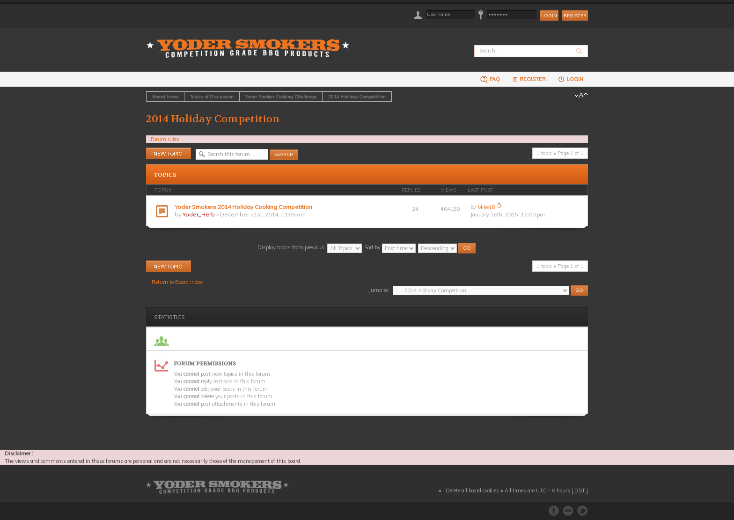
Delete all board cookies (472, 490)
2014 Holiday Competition (357, 96)
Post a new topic (168, 153)
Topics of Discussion (212, 96)
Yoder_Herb (199, 214)
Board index (165, 96)
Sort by (390, 247)
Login (570, 78)
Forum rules (165, 139)
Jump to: (379, 290)
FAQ (490, 78)
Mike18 (486, 207)
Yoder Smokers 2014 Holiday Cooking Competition (243, 206)
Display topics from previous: (309, 247)
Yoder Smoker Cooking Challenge (280, 96)
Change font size (581, 95)
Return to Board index (177, 282)
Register (575, 16)
